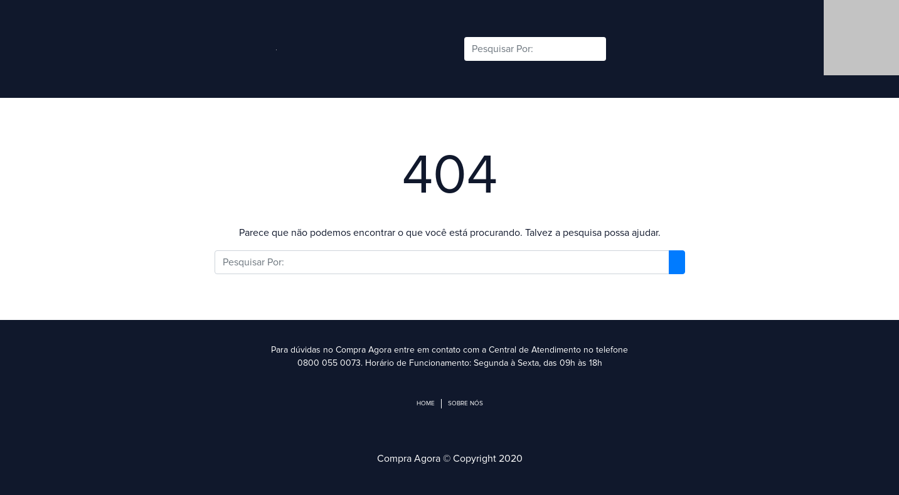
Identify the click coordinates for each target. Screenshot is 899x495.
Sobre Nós (465, 403)
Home (426, 403)
